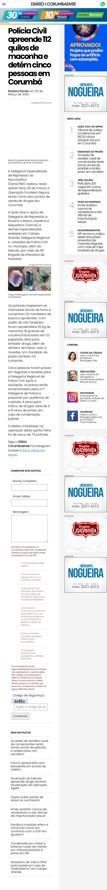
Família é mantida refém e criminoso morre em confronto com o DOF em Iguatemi (29, 830)
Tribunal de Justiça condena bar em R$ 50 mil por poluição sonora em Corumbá (90, 136)
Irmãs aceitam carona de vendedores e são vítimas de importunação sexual (29, 812)
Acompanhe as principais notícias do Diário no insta (92, 398)
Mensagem (21, 512)
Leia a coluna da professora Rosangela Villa (89, 358)
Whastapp (102, 4)
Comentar (20, 716)
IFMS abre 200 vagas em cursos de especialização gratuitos (90, 188)
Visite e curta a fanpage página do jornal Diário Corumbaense (91, 418)
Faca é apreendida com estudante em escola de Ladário (28, 766)
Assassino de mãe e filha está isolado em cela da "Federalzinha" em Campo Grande (29, 867)
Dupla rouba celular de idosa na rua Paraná (27, 798)
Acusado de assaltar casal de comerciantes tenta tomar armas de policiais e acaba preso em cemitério (29, 747)
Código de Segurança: (28, 695)
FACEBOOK (86, 411)
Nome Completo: (25, 481)
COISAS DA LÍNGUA (91, 352)
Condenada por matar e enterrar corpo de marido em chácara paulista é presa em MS (29, 848)
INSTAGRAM (87, 392)
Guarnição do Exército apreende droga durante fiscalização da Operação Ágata (29, 783)
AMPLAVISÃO (87, 371)
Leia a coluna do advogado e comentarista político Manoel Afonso (92, 378)
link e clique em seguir (26, 452)
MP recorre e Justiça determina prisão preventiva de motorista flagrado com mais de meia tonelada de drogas (91, 242)
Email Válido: (21, 496)
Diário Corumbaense (53, 4)
